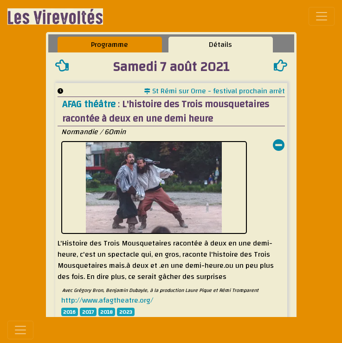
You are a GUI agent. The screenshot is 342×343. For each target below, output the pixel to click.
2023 (125, 312)
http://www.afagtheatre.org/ (107, 300)
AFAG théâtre (90, 104)
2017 (88, 312)
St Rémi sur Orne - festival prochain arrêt (214, 91)
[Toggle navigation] (322, 16)
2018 (106, 312)
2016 (69, 312)
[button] (279, 146)
